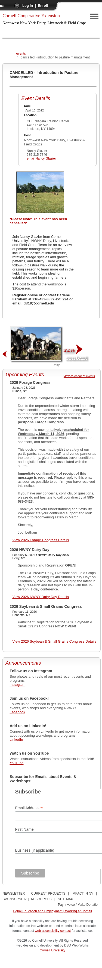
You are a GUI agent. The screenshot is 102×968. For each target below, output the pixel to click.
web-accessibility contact (53, 931)
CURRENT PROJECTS (48, 893)
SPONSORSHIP (14, 899)
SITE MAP (65, 899)
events (21, 53)
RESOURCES (41, 899)
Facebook (17, 712)
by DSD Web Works (74, 945)
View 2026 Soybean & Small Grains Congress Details (54, 641)
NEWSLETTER (13, 893)
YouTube (16, 763)
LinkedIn (16, 739)
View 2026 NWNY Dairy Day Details (40, 597)
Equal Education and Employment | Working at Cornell (52, 911)
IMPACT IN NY (82, 893)
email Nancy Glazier (41, 158)
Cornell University (52, 950)
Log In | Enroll (35, 6)
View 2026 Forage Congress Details (40, 540)
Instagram (17, 685)
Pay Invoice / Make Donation (79, 905)
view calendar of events (79, 376)
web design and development (38, 945)
